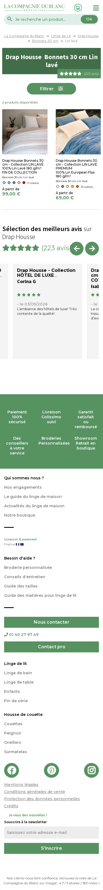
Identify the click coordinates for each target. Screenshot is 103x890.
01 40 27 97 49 (21, 634)
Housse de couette (23, 714)
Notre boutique (19, 515)
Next (92, 248)
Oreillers (12, 742)
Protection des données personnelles (42, 798)
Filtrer (47, 88)
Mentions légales (21, 784)
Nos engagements (23, 487)
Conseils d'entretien (24, 576)
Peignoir (12, 733)
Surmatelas (15, 751)
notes (90, 883)
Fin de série (16, 700)
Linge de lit (15, 663)
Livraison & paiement (51, 542)
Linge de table (19, 682)
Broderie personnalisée (28, 567)
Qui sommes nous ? (24, 478)
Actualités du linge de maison (34, 505)
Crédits (11, 805)
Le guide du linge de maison (33, 496)
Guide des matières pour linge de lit (40, 595)
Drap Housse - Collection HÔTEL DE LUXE (46, 273)
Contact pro (51, 646)
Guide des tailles (21, 586)
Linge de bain (18, 672)
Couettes (13, 723)
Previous (76, 248)
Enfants (12, 691)
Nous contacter (51, 622)
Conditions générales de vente (34, 791)
